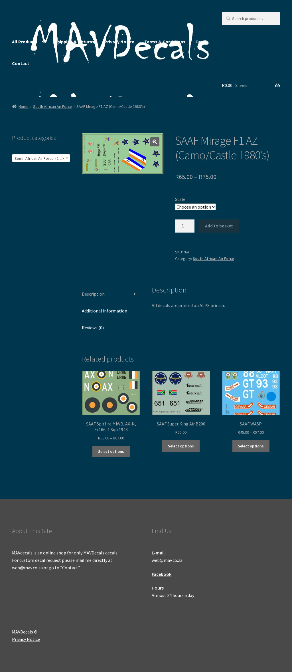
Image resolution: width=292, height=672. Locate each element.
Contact (20, 63)
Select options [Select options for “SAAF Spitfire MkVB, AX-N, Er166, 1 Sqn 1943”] (111, 451)
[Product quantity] (184, 226)
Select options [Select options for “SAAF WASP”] (251, 446)
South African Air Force (52, 106)
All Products (24, 42)
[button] (154, 141)
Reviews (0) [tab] (93, 327)
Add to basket (219, 226)
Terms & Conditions (164, 42)
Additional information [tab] (104, 311)
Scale (180, 199)
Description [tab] (93, 294)
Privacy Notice (119, 42)
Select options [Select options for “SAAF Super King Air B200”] (181, 446)
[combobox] (41, 158)
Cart (199, 42)
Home (24, 106)
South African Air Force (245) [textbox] (39, 158)
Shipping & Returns (74, 42)
